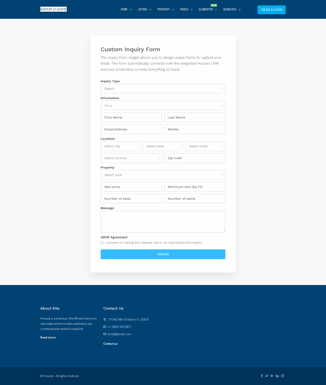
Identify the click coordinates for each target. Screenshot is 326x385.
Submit (163, 254)
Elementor (206, 9)
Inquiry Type (110, 81)
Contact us (110, 343)
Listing (142, 9)
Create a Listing (271, 9)
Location (108, 139)
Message (107, 208)
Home (124, 9)
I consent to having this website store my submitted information (151, 243)
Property (163, 9)
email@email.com (119, 334)
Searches (229, 9)
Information (110, 98)
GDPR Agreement (114, 237)
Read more (48, 337)
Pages (184, 9)
